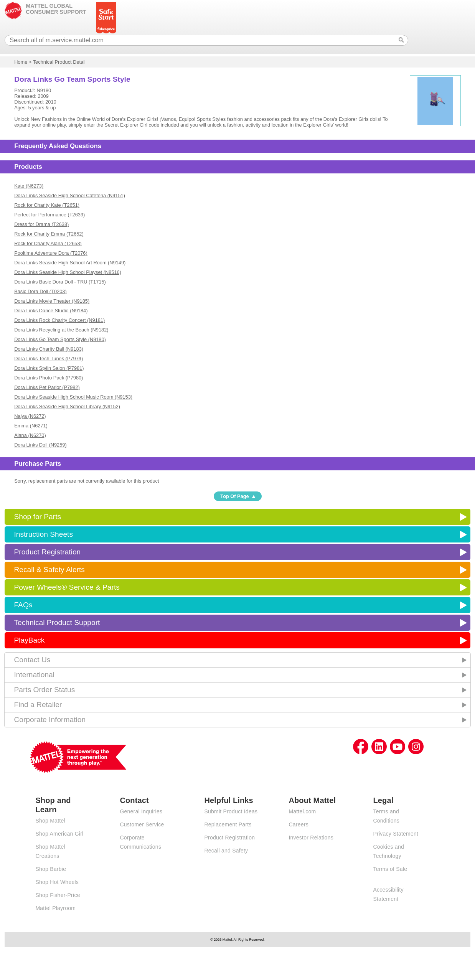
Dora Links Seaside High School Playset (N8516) (67, 272)
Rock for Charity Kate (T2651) (46, 205)
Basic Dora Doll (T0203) (40, 291)
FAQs (23, 605)
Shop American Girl (59, 834)
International (34, 675)
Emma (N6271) (31, 426)
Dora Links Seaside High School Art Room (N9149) (69, 262)
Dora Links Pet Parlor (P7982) (47, 387)
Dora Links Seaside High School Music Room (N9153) (73, 397)
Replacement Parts (227, 824)
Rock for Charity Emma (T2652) (49, 234)
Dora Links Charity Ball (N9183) (48, 349)
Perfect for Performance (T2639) (49, 215)
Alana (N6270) (30, 435)
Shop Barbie (50, 869)
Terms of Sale (390, 869)
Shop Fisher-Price (57, 895)
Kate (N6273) (28, 186)
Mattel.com (302, 811)
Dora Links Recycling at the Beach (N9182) (61, 330)
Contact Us (32, 660)
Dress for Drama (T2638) (41, 224)
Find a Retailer (38, 705)
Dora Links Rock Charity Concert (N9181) (59, 320)
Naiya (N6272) (30, 416)
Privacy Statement (395, 834)
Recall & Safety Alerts (49, 570)
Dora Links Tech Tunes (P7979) (48, 358)
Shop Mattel (50, 821)
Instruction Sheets (43, 534)
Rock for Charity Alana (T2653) (48, 243)
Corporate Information (50, 720)
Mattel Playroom (55, 908)
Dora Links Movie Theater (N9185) (51, 301)
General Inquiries (141, 811)
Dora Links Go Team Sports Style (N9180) (60, 339)
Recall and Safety (226, 850)
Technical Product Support (57, 622)
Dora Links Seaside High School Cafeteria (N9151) (69, 195)
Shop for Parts (37, 517)
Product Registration (47, 552)
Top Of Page (234, 496)
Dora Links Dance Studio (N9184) (50, 310)
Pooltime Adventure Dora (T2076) (50, 253)
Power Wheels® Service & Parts (66, 587)
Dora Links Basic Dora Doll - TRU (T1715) (60, 282)
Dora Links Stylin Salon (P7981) (49, 368)
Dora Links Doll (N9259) (40, 445)
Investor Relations (311, 837)
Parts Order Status (44, 690)
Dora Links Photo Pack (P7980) (48, 378)
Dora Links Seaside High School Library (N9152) (67, 406)
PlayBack (29, 640)
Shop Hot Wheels (57, 882)
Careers (298, 824)
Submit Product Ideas (230, 811)
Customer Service (142, 824)
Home (20, 62)
